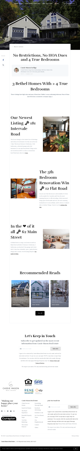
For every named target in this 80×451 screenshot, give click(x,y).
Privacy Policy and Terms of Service (67, 423)
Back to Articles (18, 47)
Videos (36, 427)
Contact (37, 424)
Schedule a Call (39, 412)
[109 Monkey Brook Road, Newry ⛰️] (20, 293)
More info (65, 448)
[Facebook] (1, 411)
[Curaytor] (8, 420)
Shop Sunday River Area (32, 3)
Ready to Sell (19, 3)
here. (26, 153)
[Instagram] (14, 411)
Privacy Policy (75, 436)
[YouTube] (11, 411)
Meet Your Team (47, 3)
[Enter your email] (36, 349)
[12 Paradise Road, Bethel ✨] (40, 293)
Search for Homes (26, 408)
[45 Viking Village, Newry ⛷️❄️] (60, 293)
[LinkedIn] (7, 411)
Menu (57, 4)
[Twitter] (4, 411)
